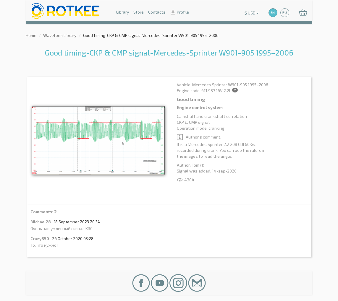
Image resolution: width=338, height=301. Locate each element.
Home (31, 35)
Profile (179, 12)
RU (284, 12)
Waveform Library (59, 35)
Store (138, 11)
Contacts (157, 11)
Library (122, 11)
